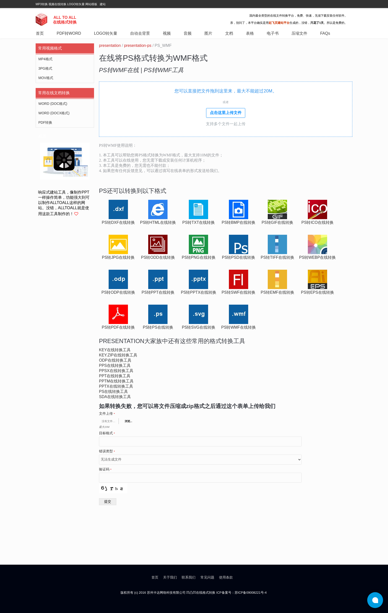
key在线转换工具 (115, 350)
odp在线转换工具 (115, 360)
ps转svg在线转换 (198, 327)
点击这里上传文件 (226, 113)
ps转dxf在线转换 (118, 222)
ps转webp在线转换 (317, 257)
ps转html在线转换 (158, 222)
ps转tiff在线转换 (277, 257)
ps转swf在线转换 (238, 292)
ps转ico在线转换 (317, 222)
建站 (103, 4)
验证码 (105, 469)
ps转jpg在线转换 (118, 257)
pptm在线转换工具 (116, 381)
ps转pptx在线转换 (198, 292)
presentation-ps (137, 45)
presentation (110, 45)
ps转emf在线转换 (277, 292)
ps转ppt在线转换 (158, 292)
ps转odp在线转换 (118, 292)
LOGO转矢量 (76, 4)
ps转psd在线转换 (238, 257)
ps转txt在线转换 (198, 222)
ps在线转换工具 (113, 391)
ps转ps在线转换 (158, 327)
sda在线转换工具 (115, 397)
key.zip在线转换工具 (118, 355)
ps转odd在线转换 (158, 257)
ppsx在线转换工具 (116, 371)
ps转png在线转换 (198, 257)
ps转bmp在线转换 (238, 222)
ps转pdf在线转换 (118, 327)
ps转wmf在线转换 (238, 327)
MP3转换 (42, 4)
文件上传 (107, 413)
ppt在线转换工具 (114, 376)
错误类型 (107, 451)
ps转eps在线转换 (317, 292)
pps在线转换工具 (115, 365)
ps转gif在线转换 (277, 222)
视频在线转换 (57, 4)
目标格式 (107, 433)
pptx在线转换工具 (116, 386)
